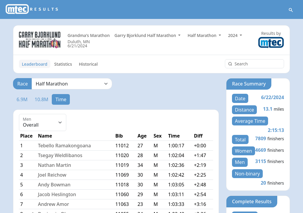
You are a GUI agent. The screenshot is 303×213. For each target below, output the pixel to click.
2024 (233, 36)
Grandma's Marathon (88, 36)
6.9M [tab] (22, 100)
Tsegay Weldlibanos (60, 156)
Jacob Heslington (57, 195)
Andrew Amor (53, 205)
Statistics (63, 64)
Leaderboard (34, 64)
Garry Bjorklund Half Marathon (146, 36)
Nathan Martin (54, 166)
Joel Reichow (52, 175)
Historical (88, 64)
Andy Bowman (54, 185)
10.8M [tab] (41, 100)
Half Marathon (202, 36)
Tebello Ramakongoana (64, 146)
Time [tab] (60, 100)
